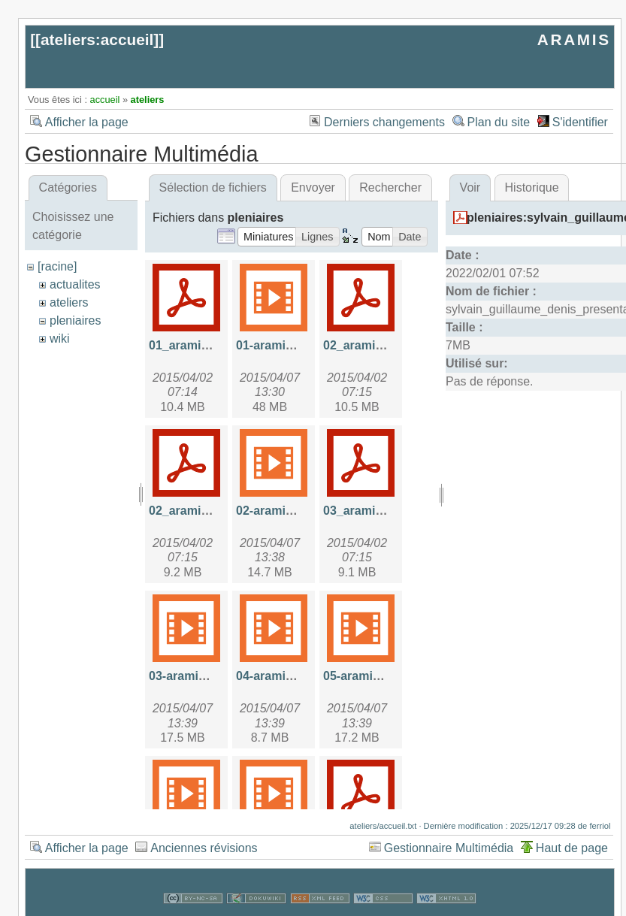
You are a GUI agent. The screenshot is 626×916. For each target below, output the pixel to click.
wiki (60, 338)
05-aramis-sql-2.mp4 (381, 676)
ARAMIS (574, 39)
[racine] (57, 266)
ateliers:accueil (97, 39)
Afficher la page (87, 122)
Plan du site (499, 122)
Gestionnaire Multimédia (449, 848)
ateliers (148, 99)
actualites (75, 284)
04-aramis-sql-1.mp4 (294, 676)
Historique (532, 187)
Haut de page (572, 848)
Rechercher (390, 187)
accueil (105, 99)
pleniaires (75, 320)
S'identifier (580, 122)
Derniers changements (384, 122)
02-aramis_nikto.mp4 (295, 510)
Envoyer (313, 187)
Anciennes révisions (203, 848)
